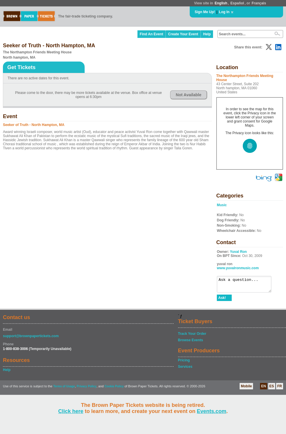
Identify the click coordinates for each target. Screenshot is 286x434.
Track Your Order (192, 336)
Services (185, 369)
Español (237, 3)
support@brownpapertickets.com (31, 339)
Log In (224, 12)
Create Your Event (183, 34)
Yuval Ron (238, 252)
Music (222, 205)
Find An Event (151, 34)
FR (279, 389)
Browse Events (190, 343)
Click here (70, 411)
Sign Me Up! (205, 12)
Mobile (246, 389)
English (220, 3)
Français (259, 3)
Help (207, 34)
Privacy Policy (87, 389)
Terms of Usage (64, 389)
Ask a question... (247, 285)
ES (271, 389)
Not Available (188, 94)
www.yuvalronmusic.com (238, 268)
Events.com (211, 411)
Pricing (184, 363)
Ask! (222, 300)
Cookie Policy (114, 389)
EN (263, 389)
